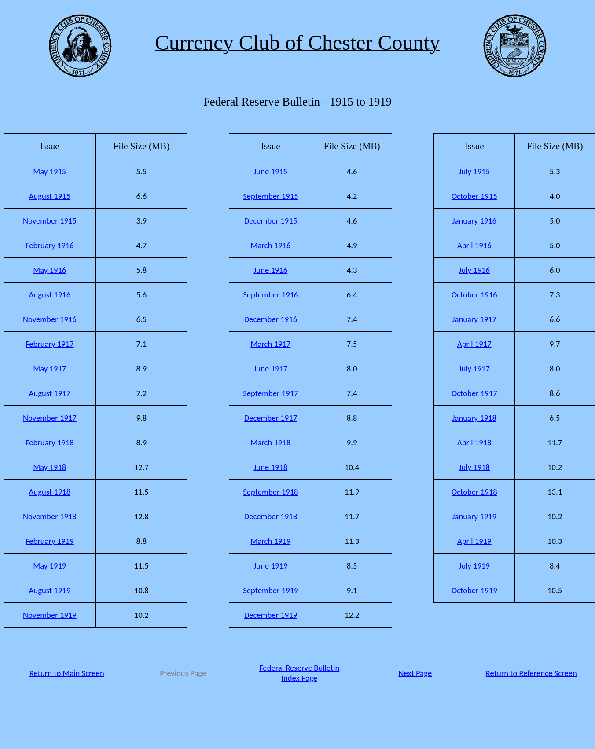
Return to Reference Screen (531, 673)
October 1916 (474, 295)
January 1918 (474, 418)
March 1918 (270, 442)
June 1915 (270, 171)
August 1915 (50, 196)
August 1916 (50, 295)
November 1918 (50, 516)
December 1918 (270, 516)
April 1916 (474, 245)
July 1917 (474, 368)
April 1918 (474, 442)
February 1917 (50, 344)
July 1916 (474, 270)
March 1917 (270, 344)
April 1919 (474, 541)
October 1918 (474, 492)
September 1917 (270, 393)
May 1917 (49, 368)
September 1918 (270, 492)
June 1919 (270, 566)
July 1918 (474, 467)
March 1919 (270, 541)
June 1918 (270, 467)
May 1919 (49, 566)
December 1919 (270, 615)
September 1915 (270, 196)
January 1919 (474, 516)
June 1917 (270, 368)
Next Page (415, 673)
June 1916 (270, 270)
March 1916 (270, 245)
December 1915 (270, 221)
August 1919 (50, 590)
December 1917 (270, 418)
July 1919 (474, 566)
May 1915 (49, 171)
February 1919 (50, 541)
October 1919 (474, 590)
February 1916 (50, 245)
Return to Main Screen (66, 673)
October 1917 (474, 393)
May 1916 (49, 270)
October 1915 (474, 196)
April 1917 (474, 344)
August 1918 (50, 492)
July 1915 (474, 171)
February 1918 (50, 442)
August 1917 (50, 393)
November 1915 (50, 221)
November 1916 (50, 319)
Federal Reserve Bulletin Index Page (299, 673)
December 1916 (270, 319)
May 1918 (49, 467)
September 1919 (270, 590)
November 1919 (50, 615)
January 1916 (474, 221)
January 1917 (474, 319)
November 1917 (50, 418)
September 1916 (270, 295)
